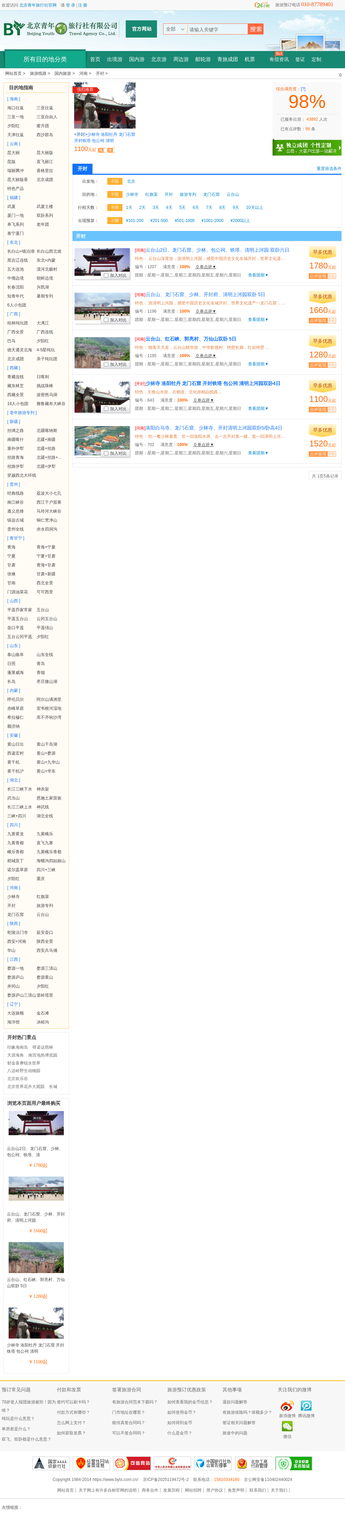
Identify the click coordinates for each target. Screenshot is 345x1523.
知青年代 (15, 296)
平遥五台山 (17, 618)
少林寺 (13, 896)
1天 (129, 207)
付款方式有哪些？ (73, 1412)
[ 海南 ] (13, 99)
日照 (11, 663)
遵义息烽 (15, 511)
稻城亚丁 (15, 860)
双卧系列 (45, 215)
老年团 (43, 224)
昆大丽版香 (17, 179)
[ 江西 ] (13, 959)
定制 (316, 59)
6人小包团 (16, 305)
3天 (155, 207)
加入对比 (115, 275)
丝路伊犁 (15, 466)
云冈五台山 (47, 618)
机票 (250, 59)
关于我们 (279, 1490)
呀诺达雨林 (42, 1047)
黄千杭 (13, 762)
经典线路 (15, 493)
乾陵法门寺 (17, 932)
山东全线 (45, 654)
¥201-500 (159, 220)
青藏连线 (15, 376)
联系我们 (257, 1490)
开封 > (102, 73)
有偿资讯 (279, 59)
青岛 (41, 663)
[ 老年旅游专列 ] (22, 412)
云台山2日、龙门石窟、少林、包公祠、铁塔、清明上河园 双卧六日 (212, 250)
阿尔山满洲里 (49, 699)
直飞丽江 (45, 161)
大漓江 (43, 323)
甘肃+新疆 (46, 574)
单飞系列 (15, 224)
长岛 (11, 681)
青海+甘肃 (46, 565)
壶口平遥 (15, 627)
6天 (196, 207)
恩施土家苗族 (49, 798)
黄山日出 (15, 744)
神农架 (43, 789)
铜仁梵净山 (47, 520)
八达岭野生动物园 (23, 1070)
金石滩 (43, 1013)
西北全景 (45, 583)
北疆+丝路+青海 (51, 457)
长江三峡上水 (19, 807)
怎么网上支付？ (71, 1422)
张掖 (11, 574)
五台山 (43, 609)
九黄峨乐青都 (49, 851)
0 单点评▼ (205, 266)
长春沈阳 (15, 287)
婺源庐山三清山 (21, 995)
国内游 (137, 59)
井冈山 (13, 986)
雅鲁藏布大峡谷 (51, 403)
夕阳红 (13, 125)
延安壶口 (45, 932)
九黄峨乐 (45, 833)
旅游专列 (45, 905)
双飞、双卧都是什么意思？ (26, 1439)
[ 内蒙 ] (13, 690)
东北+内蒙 (46, 260)
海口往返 (15, 107)
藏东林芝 (15, 385)
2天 (142, 207)
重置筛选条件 (329, 168)
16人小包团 (17, 403)
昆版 (11, 161)
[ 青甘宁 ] (15, 538)
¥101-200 (135, 220)
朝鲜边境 (45, 278)
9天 (236, 207)
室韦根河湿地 (49, 708)
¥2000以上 (240, 220)
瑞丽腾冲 (15, 170)
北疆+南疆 (46, 439)
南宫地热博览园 (42, 1055)
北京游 (159, 59)
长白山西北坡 (49, 251)
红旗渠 (43, 896)
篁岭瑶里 (45, 995)
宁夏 (11, 556)
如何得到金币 (179, 1422)
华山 (11, 950)
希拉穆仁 (15, 717)
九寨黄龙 (15, 833)
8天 (222, 207)
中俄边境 (15, 278)
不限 (115, 181)
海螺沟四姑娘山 (51, 860)
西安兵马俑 (47, 950)
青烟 (41, 672)
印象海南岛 (17, 1047)
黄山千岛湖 (47, 744)
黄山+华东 (46, 771)
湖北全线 (45, 816)
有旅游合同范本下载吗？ (135, 1402)
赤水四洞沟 (47, 529)
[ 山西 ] (13, 600)
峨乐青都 (15, 851)
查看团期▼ (258, 275)
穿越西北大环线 (21, 475)
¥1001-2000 (212, 220)
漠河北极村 (47, 269)
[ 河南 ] (13, 887)
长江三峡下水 (19, 789)
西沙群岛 (45, 134)
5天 (182, 207)
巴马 (11, 341)
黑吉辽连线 (17, 260)
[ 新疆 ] (13, 421)
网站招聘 (193, 1490)
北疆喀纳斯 (47, 430)
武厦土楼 (45, 206)
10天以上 (254, 207)
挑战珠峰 (45, 385)
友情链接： (12, 1507)
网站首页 (65, 1490)
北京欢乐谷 (17, 1078)
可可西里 (45, 591)
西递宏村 (15, 753)
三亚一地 (15, 116)
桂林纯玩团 (17, 323)
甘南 (11, 583)
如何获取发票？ (71, 1433)
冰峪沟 (43, 1022)
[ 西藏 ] (13, 367)
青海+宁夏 (46, 547)
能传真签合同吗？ (128, 1422)
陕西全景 (45, 941)
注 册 (82, 5)
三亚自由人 (47, 116)
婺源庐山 (15, 977)
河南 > (85, 73)
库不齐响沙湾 (49, 717)
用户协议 (214, 1490)
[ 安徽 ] (13, 735)
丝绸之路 (15, 430)
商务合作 (150, 1490)
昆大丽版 (45, 152)
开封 (11, 905)
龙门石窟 (15, 914)
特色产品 (15, 188)
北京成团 (45, 179)
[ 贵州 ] (13, 484)
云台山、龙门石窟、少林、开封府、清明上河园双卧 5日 (200, 294)
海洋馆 (13, 1022)
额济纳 (13, 726)
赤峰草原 (15, 708)
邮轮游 (203, 59)
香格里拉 (45, 170)
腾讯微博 (306, 1415)
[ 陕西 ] (13, 923)
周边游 (181, 59)
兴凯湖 (43, 287)
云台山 (43, 914)
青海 (11, 547)
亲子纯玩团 (47, 358)
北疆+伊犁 (46, 466)
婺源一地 (15, 968)
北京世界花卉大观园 (26, 1086)
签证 (300, 59)
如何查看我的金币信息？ (190, 1402)
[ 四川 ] (13, 825)
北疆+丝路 (46, 448)
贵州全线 (15, 529)
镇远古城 (15, 520)
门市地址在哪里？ (128, 1412)
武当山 (13, 798)
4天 (169, 207)
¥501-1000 (184, 220)
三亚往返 (45, 107)
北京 (131, 181)
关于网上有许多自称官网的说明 (108, 1490)
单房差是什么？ (16, 1428)
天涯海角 (15, 1055)
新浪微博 (287, 1415)
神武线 (43, 807)
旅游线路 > (40, 73)
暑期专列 (45, 296)
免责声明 (236, 1490)
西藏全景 (15, 394)
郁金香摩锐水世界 (23, 1063)
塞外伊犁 (15, 448)
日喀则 (43, 376)
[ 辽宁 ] (13, 1004)
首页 (95, 59)
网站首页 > (16, 73)
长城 (53, 1086)
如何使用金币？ (181, 1412)
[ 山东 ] (13, 645)
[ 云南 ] (13, 143)
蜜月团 (43, 125)
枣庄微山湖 (47, 681)
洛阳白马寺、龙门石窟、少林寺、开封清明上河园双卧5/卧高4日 (209, 428)
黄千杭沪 (15, 771)
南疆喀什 (15, 439)
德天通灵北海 (19, 349)
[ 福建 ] (13, 197)
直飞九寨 (45, 842)
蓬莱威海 (15, 672)
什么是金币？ (179, 1433)
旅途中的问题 (235, 1433)
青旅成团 (227, 59)
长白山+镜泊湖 (20, 251)
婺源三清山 (47, 968)
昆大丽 (13, 152)
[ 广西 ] (13, 314)
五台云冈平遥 (19, 636)
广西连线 (45, 332)
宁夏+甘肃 (46, 556)
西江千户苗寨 (49, 502)
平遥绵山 (45, 627)
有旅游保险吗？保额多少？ (247, 1412)
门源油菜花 (17, 591)
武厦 (11, 206)
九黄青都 (15, 842)
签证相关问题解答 (239, 1422)
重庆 (41, 878)
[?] (303, 89)
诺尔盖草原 (17, 869)
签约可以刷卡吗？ (73, 1402)
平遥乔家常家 (19, 609)
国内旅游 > (65, 73)
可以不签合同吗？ (128, 1433)
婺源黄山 (45, 977)
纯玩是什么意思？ (18, 1418)
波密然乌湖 (47, 394)
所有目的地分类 (45, 59)
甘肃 (11, 565)
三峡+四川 (16, 816)
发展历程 (171, 1490)
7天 (209, 207)
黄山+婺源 (46, 753)
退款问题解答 (235, 1402)
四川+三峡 (46, 869)
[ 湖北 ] (13, 780)
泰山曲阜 (15, 654)
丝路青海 (15, 457)
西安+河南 (16, 941)
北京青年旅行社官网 (38, 5)
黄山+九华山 (48, 762)
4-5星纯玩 (46, 349)
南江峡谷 (15, 502)
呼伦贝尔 (15, 699)
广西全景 (15, 332)
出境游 (114, 59)
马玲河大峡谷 (49, 511)
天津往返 (15, 134)
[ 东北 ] (13, 242)
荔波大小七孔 (49, 493)
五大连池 (15, 269)
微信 (287, 1436)
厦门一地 (15, 215)
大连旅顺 (15, 1013)
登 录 (70, 5)
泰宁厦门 (15, 233)
